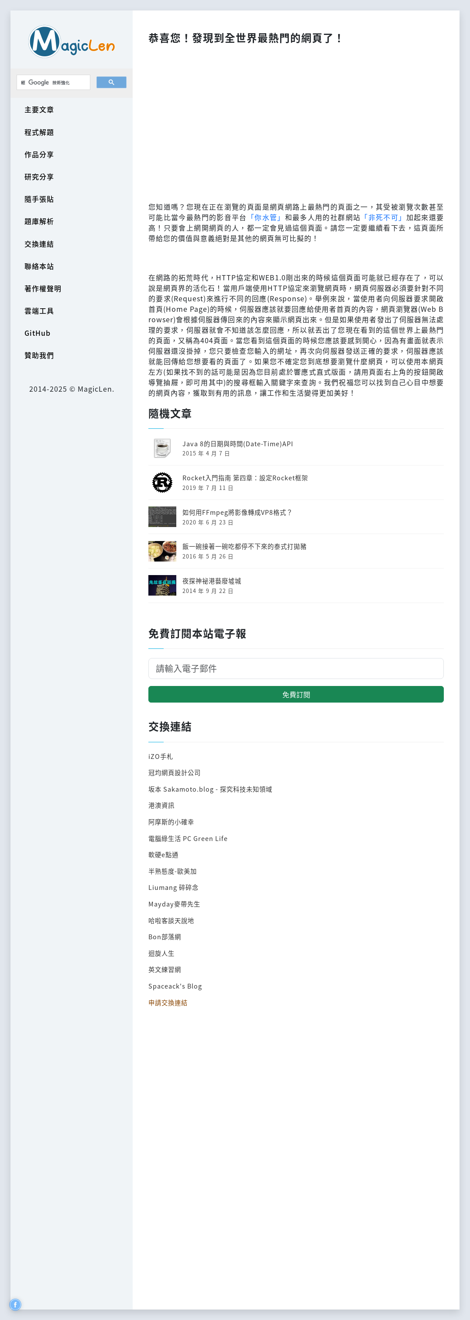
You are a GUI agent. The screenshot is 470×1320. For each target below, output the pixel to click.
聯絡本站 (39, 266)
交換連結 (39, 243)
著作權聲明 (43, 288)
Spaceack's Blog (175, 985)
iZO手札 (160, 756)
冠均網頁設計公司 (174, 772)
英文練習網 (164, 969)
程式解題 (39, 132)
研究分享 (39, 176)
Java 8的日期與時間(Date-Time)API (237, 443)
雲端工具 (39, 310)
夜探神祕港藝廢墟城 (211, 580)
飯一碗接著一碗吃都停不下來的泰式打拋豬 (244, 546)
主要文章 (39, 109)
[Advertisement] (296, 120)
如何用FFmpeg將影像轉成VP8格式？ (237, 512)
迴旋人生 (161, 953)
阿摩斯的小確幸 (171, 821)
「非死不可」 (383, 217)
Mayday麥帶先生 (174, 903)
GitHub (37, 332)
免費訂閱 (296, 694)
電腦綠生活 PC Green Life (188, 838)
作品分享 (39, 154)
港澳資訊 (161, 805)
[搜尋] (52, 82)
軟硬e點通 (163, 854)
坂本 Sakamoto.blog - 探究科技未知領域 (210, 788)
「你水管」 (266, 217)
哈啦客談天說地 (171, 920)
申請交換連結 (168, 1002)
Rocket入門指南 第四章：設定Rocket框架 (245, 477)
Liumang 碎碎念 (173, 887)
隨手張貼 (39, 198)
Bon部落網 (164, 936)
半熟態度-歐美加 (172, 870)
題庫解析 (39, 221)
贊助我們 (39, 355)
